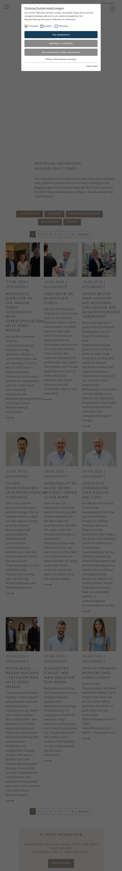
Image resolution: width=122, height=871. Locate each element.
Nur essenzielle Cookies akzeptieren (61, 52)
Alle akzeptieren (61, 34)
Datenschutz (92, 66)
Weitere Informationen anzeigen (61, 59)
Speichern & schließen (61, 43)
